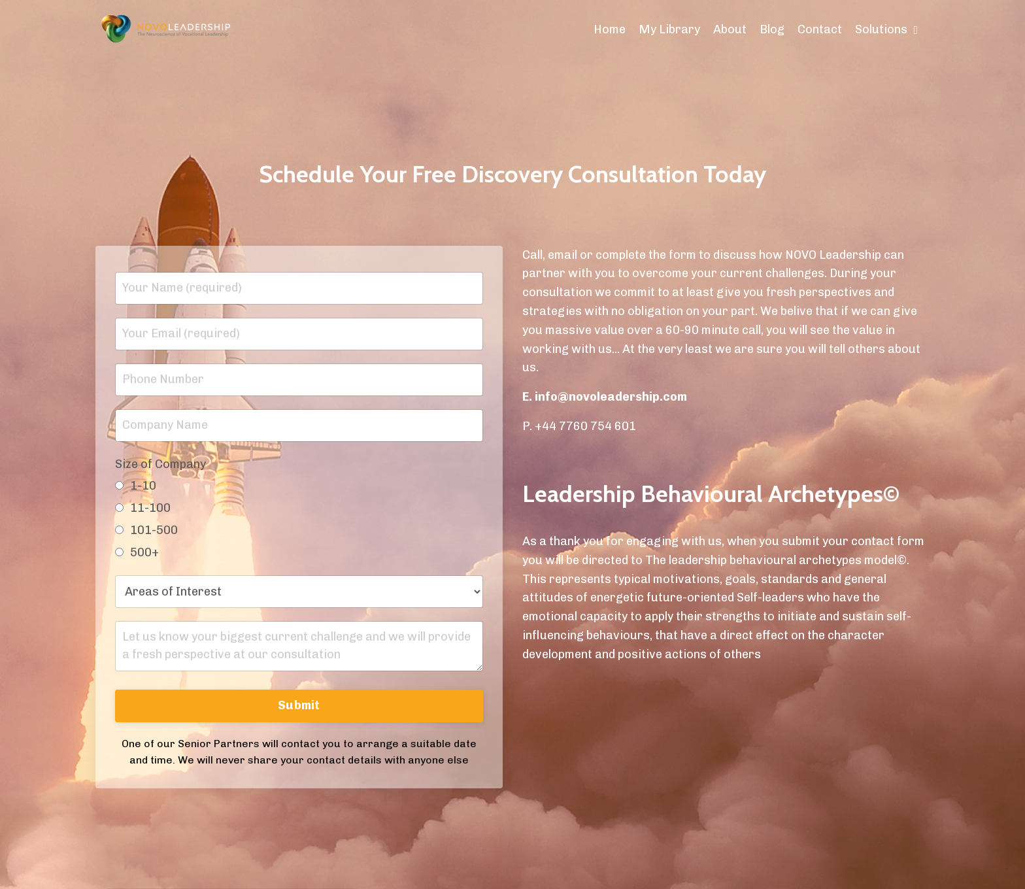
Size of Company (160, 464)
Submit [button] (299, 705)
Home (610, 29)
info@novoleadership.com (611, 397)
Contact (820, 29)
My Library (669, 29)
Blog (772, 29)
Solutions (886, 29)
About (730, 29)
